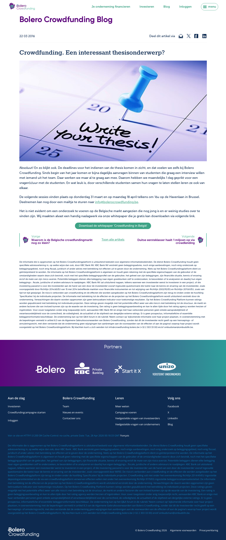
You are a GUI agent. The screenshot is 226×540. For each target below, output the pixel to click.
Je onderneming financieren (111, 6)
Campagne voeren (126, 412)
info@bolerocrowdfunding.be (116, 202)
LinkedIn (173, 418)
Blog (166, 6)
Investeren (147, 6)
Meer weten (122, 406)
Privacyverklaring (208, 530)
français (124, 435)
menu (209, 6)
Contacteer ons (71, 418)
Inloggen (185, 6)
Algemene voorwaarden (183, 530)
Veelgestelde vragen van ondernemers (137, 424)
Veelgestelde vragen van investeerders (137, 418)
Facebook (173, 406)
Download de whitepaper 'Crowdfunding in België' (113, 225)
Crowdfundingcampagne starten (27, 412)
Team (66, 406)
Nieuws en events (73, 412)
